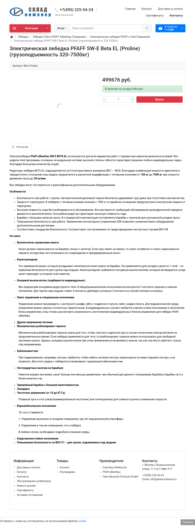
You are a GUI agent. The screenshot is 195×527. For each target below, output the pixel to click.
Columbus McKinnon (115, 467)
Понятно (187, 522)
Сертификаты (155, 15)
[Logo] (30, 11)
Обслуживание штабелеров (34, 481)
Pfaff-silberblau (112, 471)
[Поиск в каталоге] (106, 28)
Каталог (146, 8)
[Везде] (62, 28)
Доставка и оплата (170, 8)
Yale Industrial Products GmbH (120, 476)
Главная (130, 8)
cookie (82, 521)
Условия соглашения (30, 494)
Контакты (176, 15)
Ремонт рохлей (26, 485)
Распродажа (67, 471)
